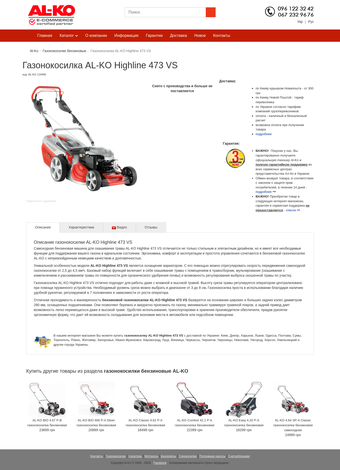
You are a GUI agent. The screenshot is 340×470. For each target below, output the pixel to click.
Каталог (68, 35)
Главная (44, 35)
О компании (96, 35)
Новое (200, 35)
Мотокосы (151, 456)
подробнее (264, 134)
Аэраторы (135, 456)
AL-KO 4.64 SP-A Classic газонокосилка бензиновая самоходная (293, 425)
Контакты (221, 35)
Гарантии (154, 35)
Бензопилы (168, 456)
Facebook (159, 463)
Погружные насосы (212, 456)
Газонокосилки (116, 456)
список (293, 210)
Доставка (178, 35)
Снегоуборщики (239, 456)
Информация (126, 35)
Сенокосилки (188, 456)
